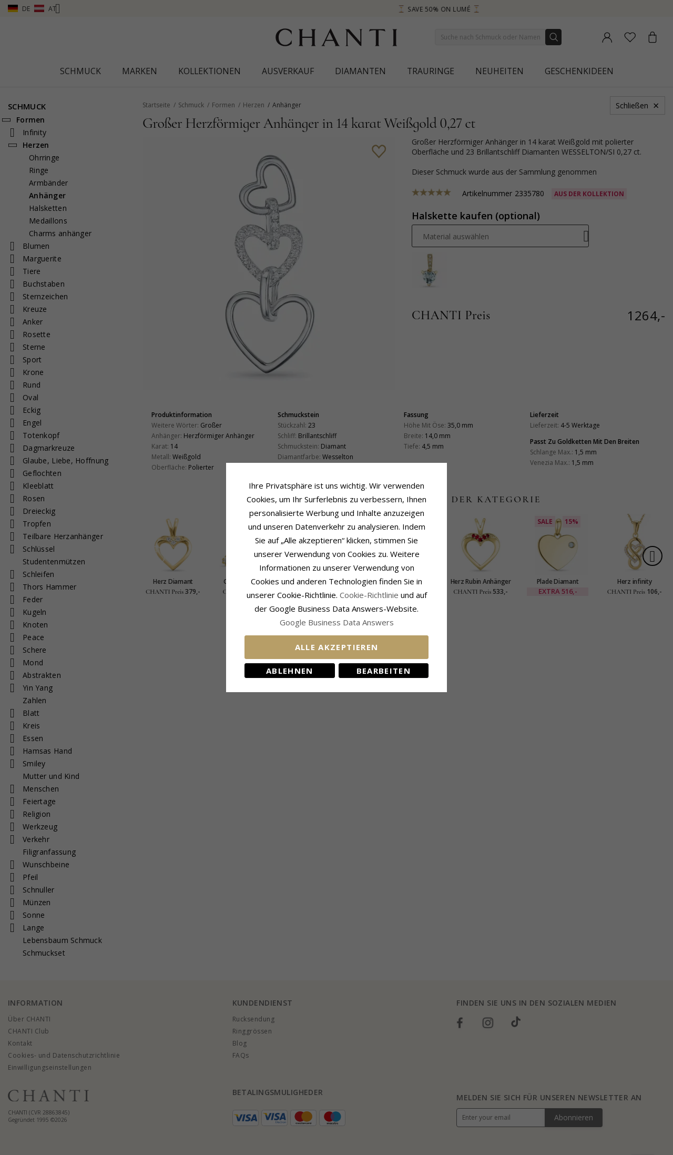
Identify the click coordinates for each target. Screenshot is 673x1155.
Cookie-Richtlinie (369, 595)
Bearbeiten (383, 670)
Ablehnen (289, 670)
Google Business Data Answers (337, 622)
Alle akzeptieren (337, 647)
